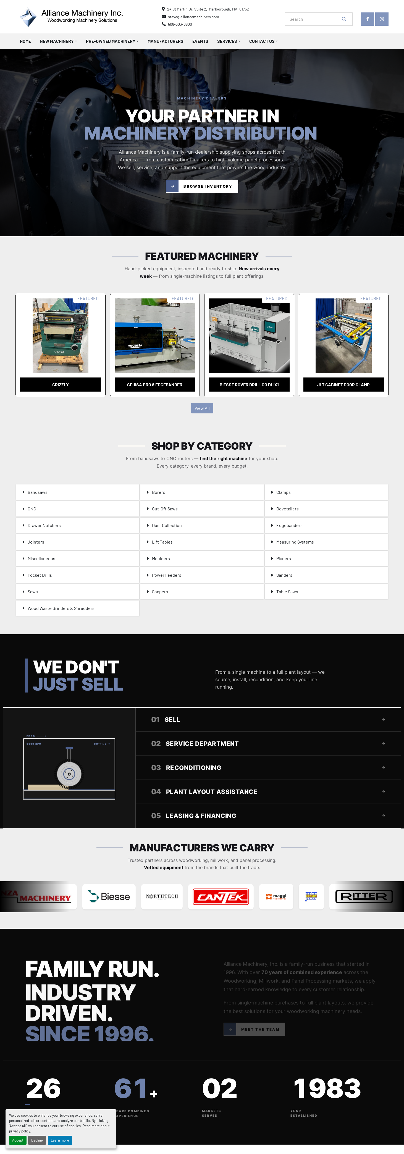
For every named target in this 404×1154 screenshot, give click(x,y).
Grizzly (60, 384)
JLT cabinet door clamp (343, 384)
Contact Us (262, 41)
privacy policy (19, 1131)
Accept (17, 1140)
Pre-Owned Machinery (110, 41)
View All (202, 408)
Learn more (60, 1140)
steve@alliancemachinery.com (193, 16)
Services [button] (227, 41)
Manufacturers (165, 41)
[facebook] (367, 19)
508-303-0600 (180, 24)
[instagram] (382, 19)
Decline (37, 1140)
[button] (58, 41)
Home (25, 41)
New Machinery (57, 41)
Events (200, 41)
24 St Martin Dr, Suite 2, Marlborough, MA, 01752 (208, 9)
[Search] (315, 19)
